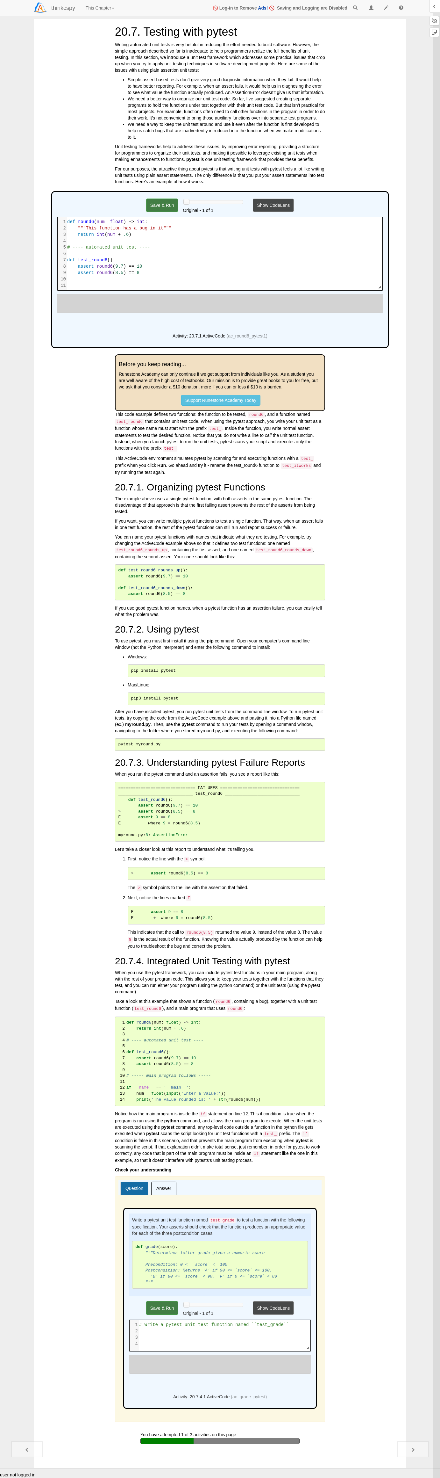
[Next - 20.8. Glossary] (413, 1449)
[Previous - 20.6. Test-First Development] (27, 1449)
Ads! (263, 8)
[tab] (134, 1188)
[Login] (40, 7)
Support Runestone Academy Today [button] (220, 400)
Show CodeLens (273, 205)
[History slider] (186, 202)
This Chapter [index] (100, 8)
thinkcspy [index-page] (63, 8)
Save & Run (162, 205)
